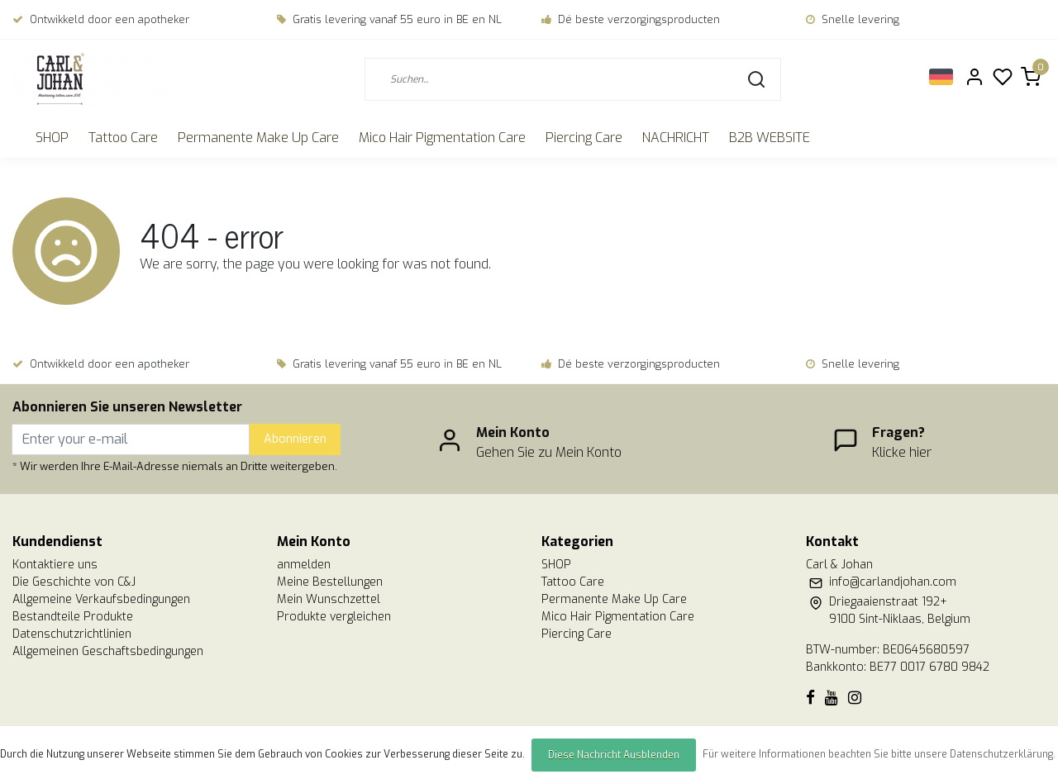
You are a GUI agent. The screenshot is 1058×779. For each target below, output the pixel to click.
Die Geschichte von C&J (74, 582)
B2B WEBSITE (769, 137)
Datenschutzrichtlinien (71, 634)
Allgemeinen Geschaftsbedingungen (107, 651)
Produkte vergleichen (334, 617)
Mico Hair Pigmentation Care (442, 137)
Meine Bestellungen (330, 582)
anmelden (304, 564)
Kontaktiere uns (55, 564)
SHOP (52, 137)
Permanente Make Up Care (258, 137)
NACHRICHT (675, 137)
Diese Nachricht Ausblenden (613, 755)
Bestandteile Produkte (72, 617)
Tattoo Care (123, 137)
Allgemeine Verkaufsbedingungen (101, 599)
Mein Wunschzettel (328, 599)
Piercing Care (584, 137)
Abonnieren (295, 439)
